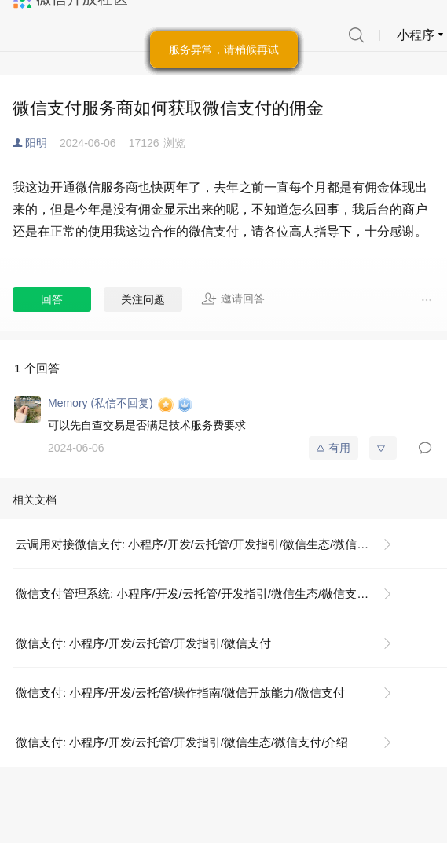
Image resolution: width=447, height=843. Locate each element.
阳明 (36, 143)
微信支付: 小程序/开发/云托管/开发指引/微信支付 (143, 643)
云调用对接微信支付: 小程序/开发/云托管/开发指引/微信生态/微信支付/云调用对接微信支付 (210, 544)
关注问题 (143, 299)
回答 (52, 299)
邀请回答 (233, 298)
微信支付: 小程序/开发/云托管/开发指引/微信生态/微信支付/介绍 (182, 742)
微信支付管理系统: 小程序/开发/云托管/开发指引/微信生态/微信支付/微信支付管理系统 (210, 593)
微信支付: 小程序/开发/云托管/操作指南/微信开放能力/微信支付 (180, 692)
